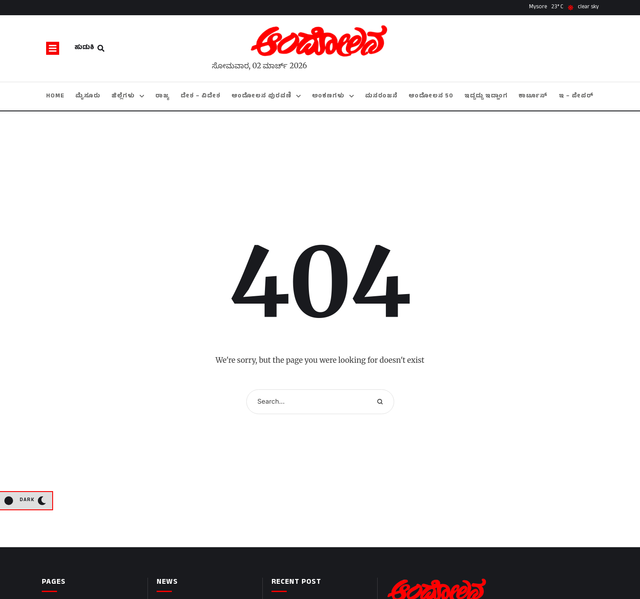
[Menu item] (55, 96)
